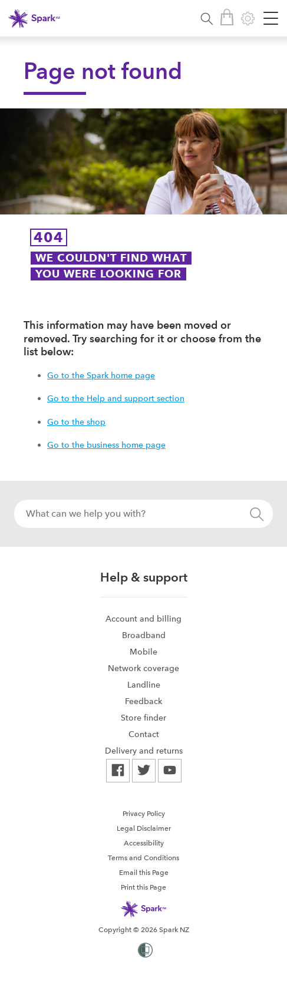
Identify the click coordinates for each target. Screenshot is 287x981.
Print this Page (143, 887)
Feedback (143, 701)
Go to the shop (76, 422)
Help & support (143, 577)
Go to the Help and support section (115, 398)
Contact (143, 734)
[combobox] (143, 514)
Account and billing (143, 618)
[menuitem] (143, 618)
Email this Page (144, 872)
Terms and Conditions (143, 858)
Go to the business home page (106, 445)
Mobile (143, 651)
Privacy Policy (144, 814)
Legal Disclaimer (144, 828)
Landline (143, 684)
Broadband (144, 635)
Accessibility (144, 843)
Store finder (143, 717)
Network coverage (143, 668)
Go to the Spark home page (101, 375)
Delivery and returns (144, 750)
